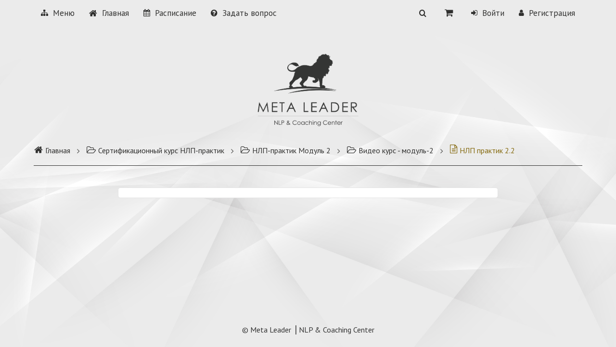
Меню (58, 13)
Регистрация (547, 13)
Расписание (169, 13)
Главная (109, 13)
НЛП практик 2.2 (482, 150)
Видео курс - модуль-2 (390, 150)
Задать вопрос (244, 13)
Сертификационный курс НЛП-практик (155, 150)
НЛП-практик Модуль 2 (285, 150)
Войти (487, 13)
